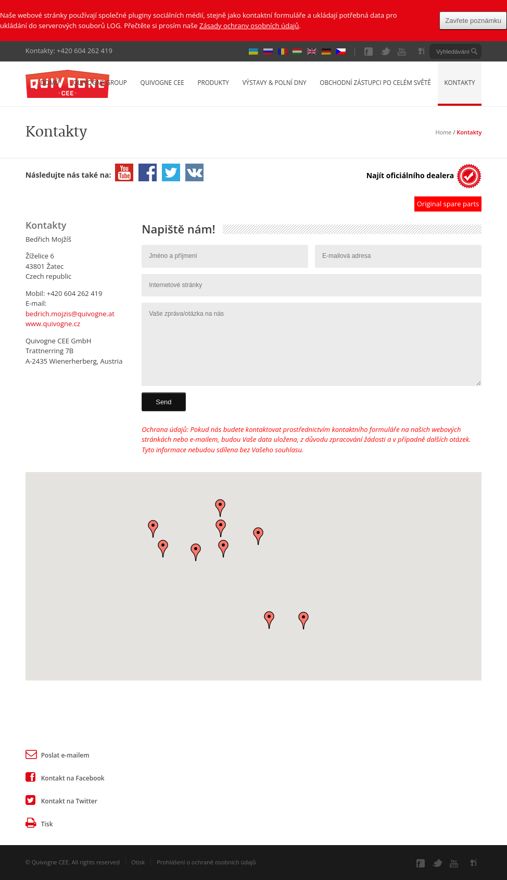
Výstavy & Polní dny (275, 82)
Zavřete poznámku (473, 20)
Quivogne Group (100, 82)
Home (443, 132)
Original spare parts (448, 203)
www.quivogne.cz (53, 323)
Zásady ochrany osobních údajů (249, 25)
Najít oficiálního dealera (410, 175)
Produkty (213, 82)
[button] (223, 548)
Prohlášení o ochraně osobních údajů (206, 862)
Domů (49, 82)
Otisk (138, 862)
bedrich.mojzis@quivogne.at (70, 313)
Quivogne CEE (162, 82)
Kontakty (459, 82)
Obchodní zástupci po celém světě (375, 82)
